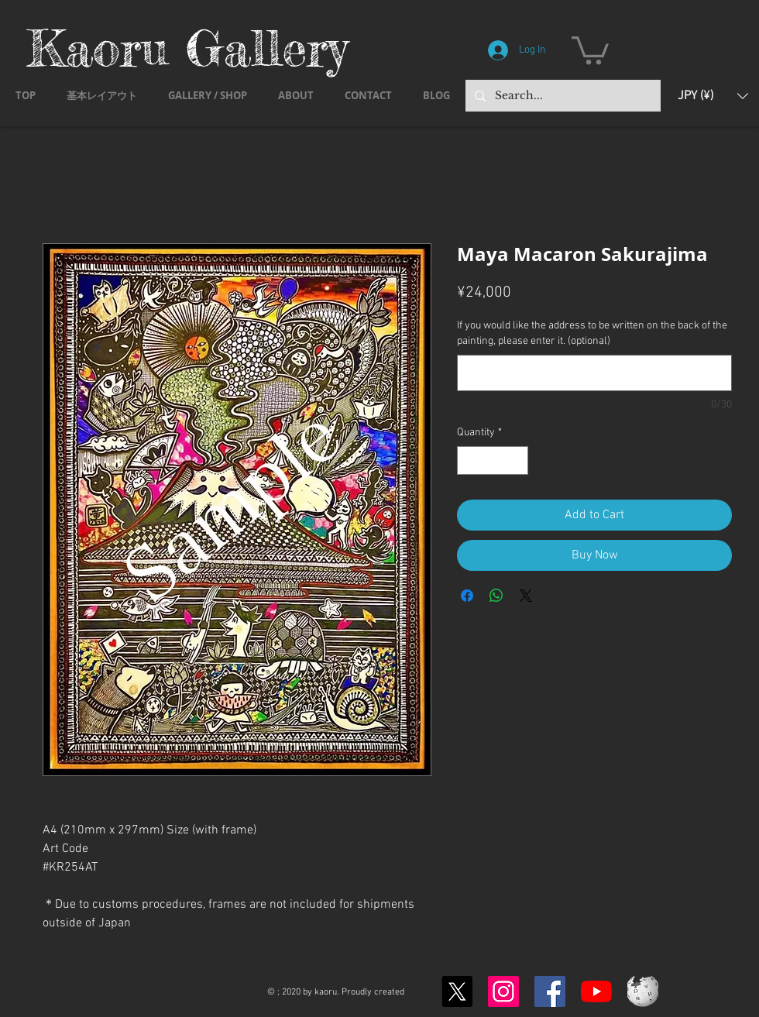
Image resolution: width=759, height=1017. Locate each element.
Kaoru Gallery (187, 47)
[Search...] (561, 96)
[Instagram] (503, 991)
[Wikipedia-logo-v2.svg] (642, 991)
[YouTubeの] (596, 991)
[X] (456, 991)
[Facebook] (549, 991)
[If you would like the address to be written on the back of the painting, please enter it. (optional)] (594, 373)
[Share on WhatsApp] (496, 595)
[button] (590, 48)
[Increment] (516, 460)
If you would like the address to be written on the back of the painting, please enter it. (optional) (592, 333)
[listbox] (713, 95)
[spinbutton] (493, 460)
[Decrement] (469, 460)
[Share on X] (526, 595)
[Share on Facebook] (467, 595)
